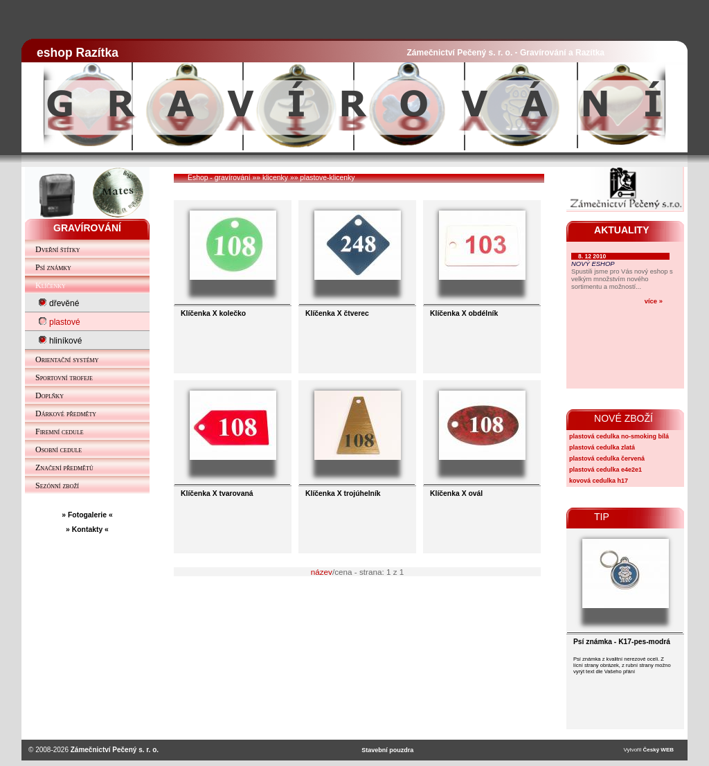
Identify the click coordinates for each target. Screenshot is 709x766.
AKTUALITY (621, 229)
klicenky (275, 177)
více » (654, 301)
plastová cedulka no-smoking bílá (619, 436)
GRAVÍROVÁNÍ (87, 227)
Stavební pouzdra (387, 750)
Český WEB (658, 750)
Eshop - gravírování (219, 177)
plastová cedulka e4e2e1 (605, 469)
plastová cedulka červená (607, 458)
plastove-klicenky (327, 177)
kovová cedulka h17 (598, 480)
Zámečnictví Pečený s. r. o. (115, 750)
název (321, 571)
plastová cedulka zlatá (602, 447)
